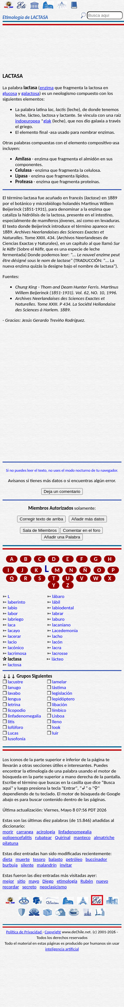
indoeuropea (27, 121)
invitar (66, 865)
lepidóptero (63, 699)
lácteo (57, 659)
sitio (21, 881)
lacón (57, 642)
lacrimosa (17, 653)
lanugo (14, 687)
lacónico (15, 647)
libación (59, 704)
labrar (57, 613)
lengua (14, 699)
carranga (24, 832)
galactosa (30, 93)
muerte (23, 859)
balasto (55, 859)
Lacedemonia (65, 630)
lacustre (15, 682)
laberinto (16, 602)
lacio (12, 642)
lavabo (14, 693)
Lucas (13, 733)
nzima (48, 87)
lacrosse (60, 653)
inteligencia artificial (62, 949)
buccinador (96, 859)
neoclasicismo (53, 887)
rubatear (43, 837)
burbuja (10, 865)
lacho (57, 636)
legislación (62, 693)
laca (11, 625)
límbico (59, 710)
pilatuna (10, 843)
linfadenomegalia (24, 716)
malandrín (46, 865)
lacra (56, 647)
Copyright (53, 931)
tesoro (39, 859)
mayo (34, 881)
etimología (67, 881)
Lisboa (58, 716)
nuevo (102, 881)
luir (55, 733)
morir (8, 832)
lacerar (14, 636)
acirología (45, 832)
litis (11, 721)
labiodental (63, 608)
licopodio (16, 710)
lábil (56, 602)
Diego (48, 881)
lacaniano (61, 625)
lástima (59, 687)
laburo (58, 619)
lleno (57, 721)
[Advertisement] (62, 49)
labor (13, 613)
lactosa (14, 665)
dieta (7, 859)
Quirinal (62, 837)
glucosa (10, 93)
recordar (11, 887)
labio (12, 608)
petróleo (74, 859)
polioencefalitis (17, 837)
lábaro (58, 596)
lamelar (59, 682)
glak (47, 121)
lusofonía (16, 739)
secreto (29, 887)
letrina (14, 704)
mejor (8, 881)
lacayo (14, 630)
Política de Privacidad (24, 931)
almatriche (104, 837)
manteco (82, 837)
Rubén (87, 881)
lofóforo (15, 727)
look (56, 727)
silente (27, 865)
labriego (15, 619)
